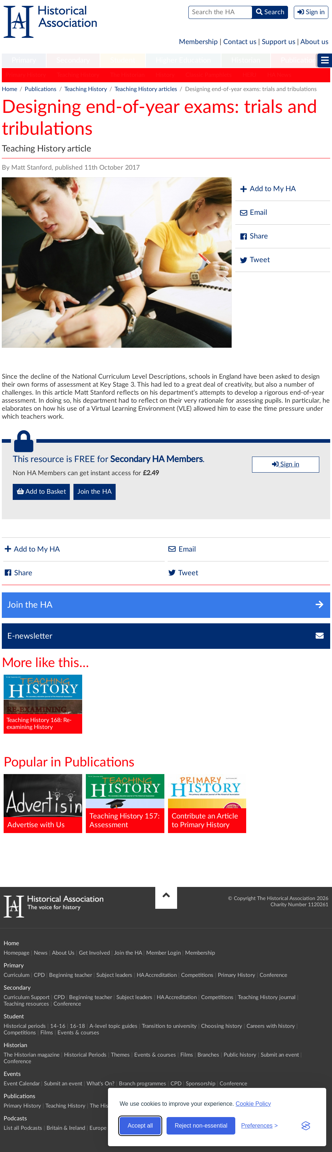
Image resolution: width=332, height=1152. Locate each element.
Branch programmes (142, 1083)
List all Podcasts (23, 1128)
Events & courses (78, 1032)
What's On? (101, 1083)
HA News (279, 75)
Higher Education (183, 60)
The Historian (127, 75)
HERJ (249, 75)
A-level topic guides (113, 1026)
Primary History (25, 75)
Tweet (254, 260)
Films (46, 1032)
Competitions (197, 975)
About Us (63, 953)
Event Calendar (22, 1083)
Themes (120, 1055)
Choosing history (221, 1026)
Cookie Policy (253, 1104)
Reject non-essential (201, 1126)
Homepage (16, 953)
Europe (98, 1128)
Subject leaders (114, 975)
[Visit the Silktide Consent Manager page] (306, 1126)
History (165, 75)
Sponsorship (200, 1083)
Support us (278, 42)
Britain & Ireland (66, 1128)
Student (122, 60)
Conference (273, 975)
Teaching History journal (267, 997)
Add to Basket (41, 491)
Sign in (285, 464)
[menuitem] (23, 61)
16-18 (77, 1026)
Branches (208, 1055)
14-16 (57, 1026)
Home (9, 89)
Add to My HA (267, 189)
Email (253, 213)
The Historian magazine (32, 1055)
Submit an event (280, 1055)
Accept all (140, 1126)
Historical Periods (85, 1055)
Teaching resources (26, 1004)
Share (253, 236)
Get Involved (94, 953)
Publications (300, 60)
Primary (24, 60)
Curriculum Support (26, 997)
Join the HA (94, 492)
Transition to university (169, 1026)
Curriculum (16, 975)
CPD (39, 975)
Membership (198, 42)
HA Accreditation (157, 975)
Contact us (239, 42)
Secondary (73, 60)
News (41, 953)
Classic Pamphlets (208, 75)
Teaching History (78, 75)
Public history (240, 1055)
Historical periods (25, 1026)
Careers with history (271, 1026)
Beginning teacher (70, 975)
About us (314, 42)
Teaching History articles (146, 89)
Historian (245, 60)
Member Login (163, 953)
